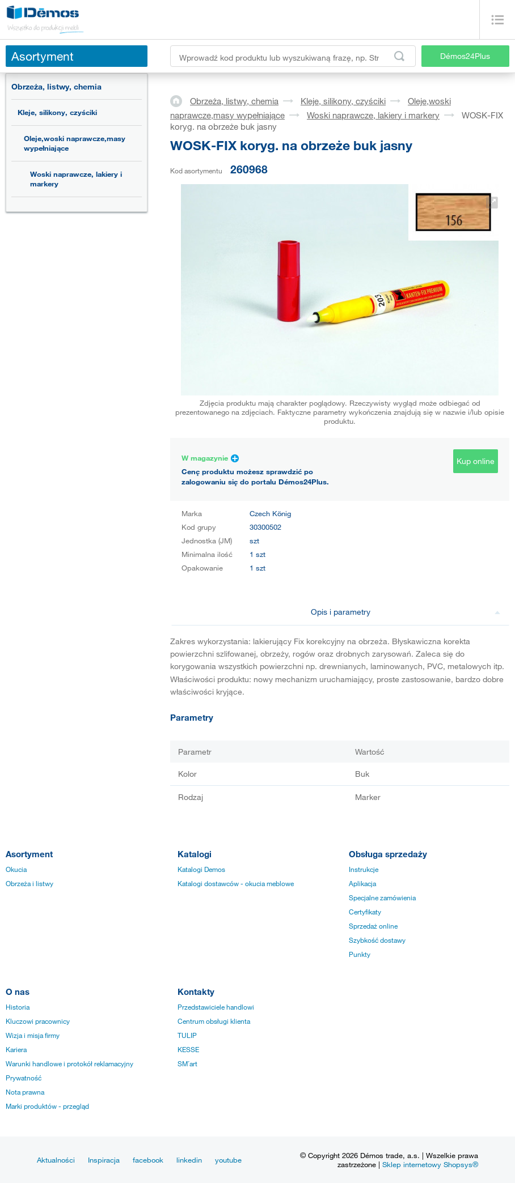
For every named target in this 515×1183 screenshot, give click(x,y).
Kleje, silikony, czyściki (57, 112)
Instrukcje (363, 869)
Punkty (359, 954)
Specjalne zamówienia (382, 897)
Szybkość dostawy (377, 939)
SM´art (187, 1063)
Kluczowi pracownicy (38, 1020)
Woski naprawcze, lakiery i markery (76, 178)
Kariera (16, 1049)
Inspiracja (104, 1159)
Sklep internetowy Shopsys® (430, 1164)
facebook (148, 1159)
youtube (228, 1159)
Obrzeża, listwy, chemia (56, 86)
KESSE (188, 1049)
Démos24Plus (465, 56)
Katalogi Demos (201, 869)
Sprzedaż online (373, 925)
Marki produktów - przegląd (47, 1105)
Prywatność (23, 1077)
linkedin (189, 1159)
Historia (17, 1006)
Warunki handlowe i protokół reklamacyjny (69, 1063)
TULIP (187, 1035)
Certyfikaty (365, 911)
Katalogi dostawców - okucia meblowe (236, 883)
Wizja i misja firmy (33, 1035)
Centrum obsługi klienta (214, 1020)
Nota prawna (25, 1091)
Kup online (476, 461)
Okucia (16, 869)
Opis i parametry (406, 611)
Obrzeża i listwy (29, 883)
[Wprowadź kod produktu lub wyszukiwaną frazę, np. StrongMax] (293, 56)
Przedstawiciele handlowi (216, 1006)
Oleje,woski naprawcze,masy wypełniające (74, 143)
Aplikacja (362, 883)
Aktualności (56, 1159)
